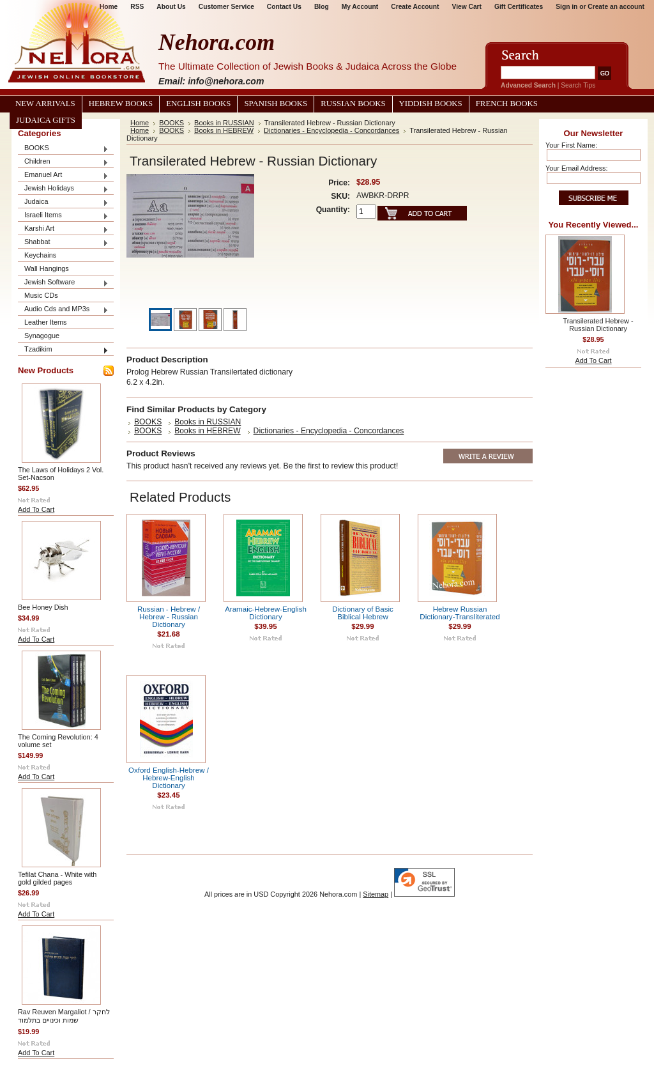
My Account (360, 6)
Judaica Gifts (45, 120)
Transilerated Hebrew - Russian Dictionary (598, 324)
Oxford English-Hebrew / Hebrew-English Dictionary (168, 777)
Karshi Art (63, 229)
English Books (198, 103)
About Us (170, 6)
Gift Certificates (518, 6)
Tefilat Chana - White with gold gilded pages (57, 878)
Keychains (40, 255)
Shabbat (63, 242)
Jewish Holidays (63, 189)
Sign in (566, 6)
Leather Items (45, 322)
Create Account (415, 6)
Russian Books (353, 103)
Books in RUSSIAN (224, 123)
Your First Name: (571, 145)
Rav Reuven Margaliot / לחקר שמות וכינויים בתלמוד (64, 1016)
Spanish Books (275, 103)
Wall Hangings (46, 268)
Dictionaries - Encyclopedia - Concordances (331, 130)
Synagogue (41, 335)
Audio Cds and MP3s (63, 309)
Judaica (63, 202)
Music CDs (41, 295)
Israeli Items (63, 215)
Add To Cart (36, 509)
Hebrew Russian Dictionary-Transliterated (459, 613)
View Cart (467, 6)
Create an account (616, 6)
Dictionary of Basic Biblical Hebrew (362, 613)
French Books (507, 103)
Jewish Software (63, 283)
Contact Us (284, 6)
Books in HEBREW (224, 130)
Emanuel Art (63, 175)
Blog (321, 6)
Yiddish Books (430, 103)
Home (139, 123)
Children (63, 162)
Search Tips (578, 85)
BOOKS (63, 148)
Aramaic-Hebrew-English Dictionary (266, 613)
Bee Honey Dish (43, 607)
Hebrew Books (121, 103)
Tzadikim (63, 350)
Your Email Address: (576, 168)
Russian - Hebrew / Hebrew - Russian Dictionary (168, 616)
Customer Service (226, 6)
